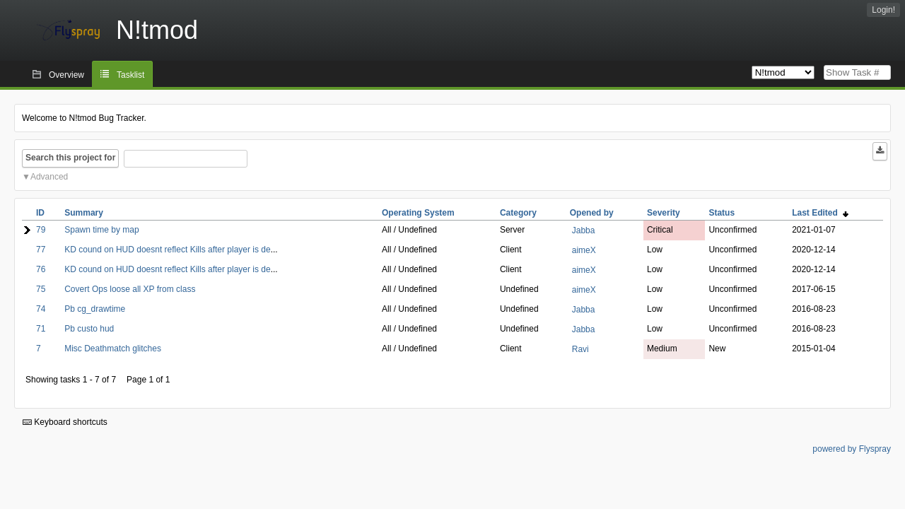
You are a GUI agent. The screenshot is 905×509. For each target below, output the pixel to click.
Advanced (49, 177)
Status (721, 213)
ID (40, 213)
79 (40, 230)
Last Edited (820, 213)
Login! (883, 10)
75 (40, 289)
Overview (66, 75)
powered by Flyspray (851, 449)
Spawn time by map (101, 230)
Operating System (418, 213)
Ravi (580, 349)
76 (40, 269)
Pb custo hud (89, 329)
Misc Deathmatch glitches (112, 348)
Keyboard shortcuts (65, 422)
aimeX (584, 250)
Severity (663, 213)
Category (518, 213)
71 (40, 329)
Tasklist (130, 75)
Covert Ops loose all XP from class (129, 289)
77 (40, 250)
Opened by (592, 213)
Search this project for (70, 158)
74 (40, 309)
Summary (83, 213)
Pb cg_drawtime (94, 309)
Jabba (583, 230)
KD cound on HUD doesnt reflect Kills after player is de (167, 250)
